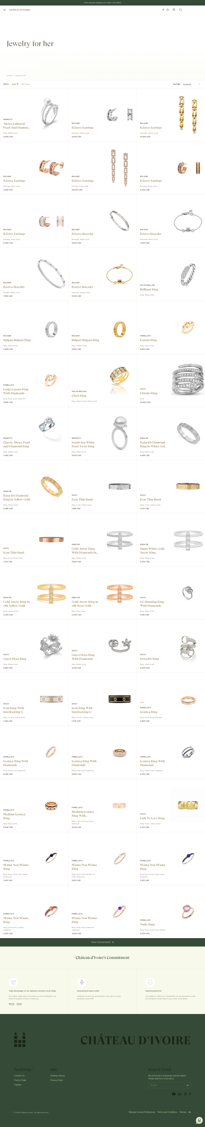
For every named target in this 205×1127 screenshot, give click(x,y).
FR (190, 1112)
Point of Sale (20, 1080)
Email (19, 1004)
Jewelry (9, 75)
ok (186, 1085)
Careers (17, 1085)
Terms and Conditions (167, 1112)
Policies (183, 1112)
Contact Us (19, 1076)
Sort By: (176, 84)
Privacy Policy (56, 1080)
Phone (11, 1004)
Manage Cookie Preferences (142, 1112)
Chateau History (57, 1076)
